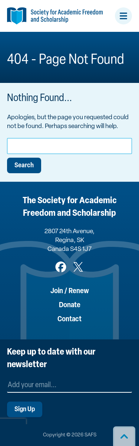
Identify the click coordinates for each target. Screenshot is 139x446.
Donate (69, 305)
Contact (69, 319)
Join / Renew (69, 291)
